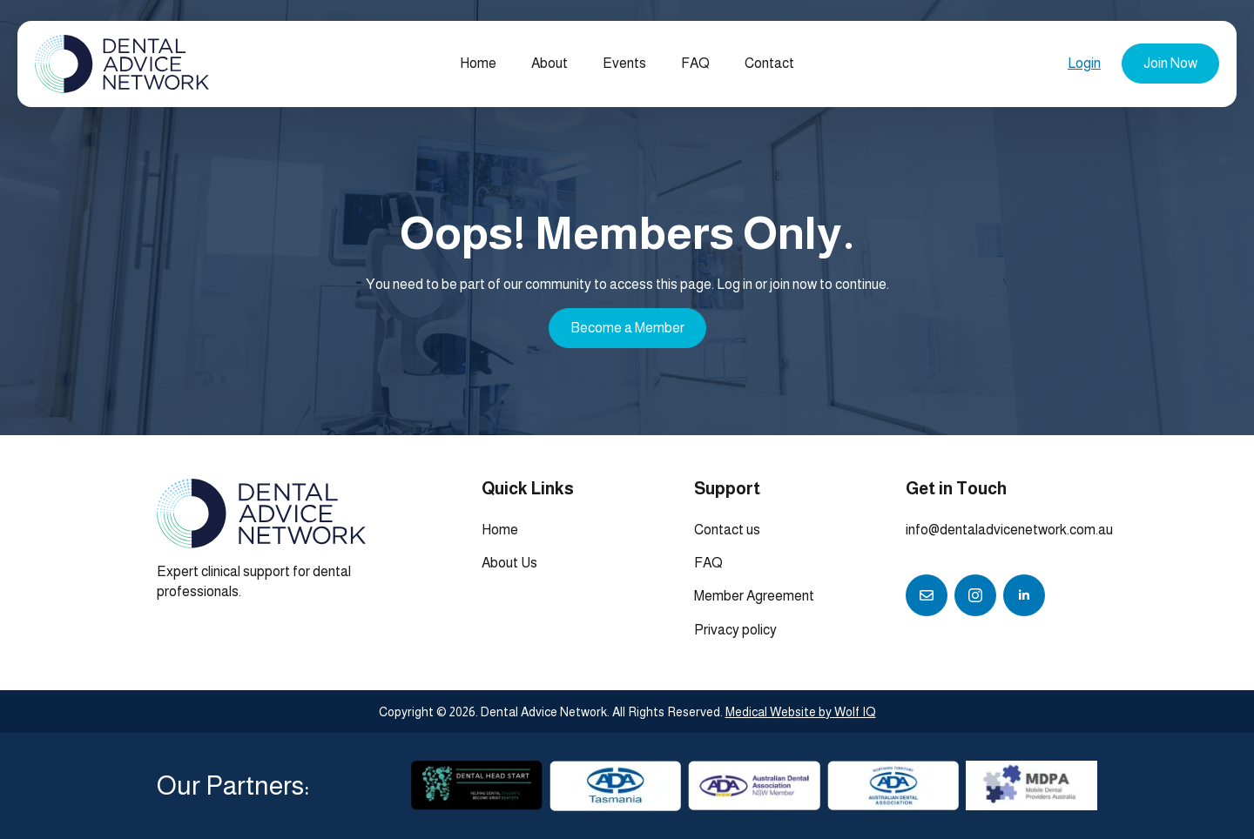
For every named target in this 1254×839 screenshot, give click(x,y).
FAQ (695, 63)
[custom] (926, 595)
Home (478, 63)
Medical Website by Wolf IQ (800, 712)
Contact (769, 63)
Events (624, 63)
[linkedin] (1024, 595)
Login (1084, 63)
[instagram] (975, 595)
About (549, 63)
